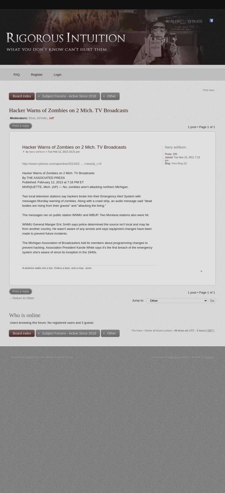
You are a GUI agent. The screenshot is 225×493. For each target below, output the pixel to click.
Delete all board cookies (158, 330)
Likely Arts (173, 357)
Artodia (209, 357)
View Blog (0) (179, 163)
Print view (208, 90)
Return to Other (23, 298)
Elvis (32, 118)
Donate (195, 21)
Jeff (51, 118)
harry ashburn (37, 151)
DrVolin (42, 118)
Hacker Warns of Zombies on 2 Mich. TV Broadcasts (68, 110)
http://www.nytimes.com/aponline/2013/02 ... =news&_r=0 (61, 164)
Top (201, 271)
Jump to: (138, 300)
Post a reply (20, 126)
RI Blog (173, 21)
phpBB (29, 357)
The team (136, 330)
